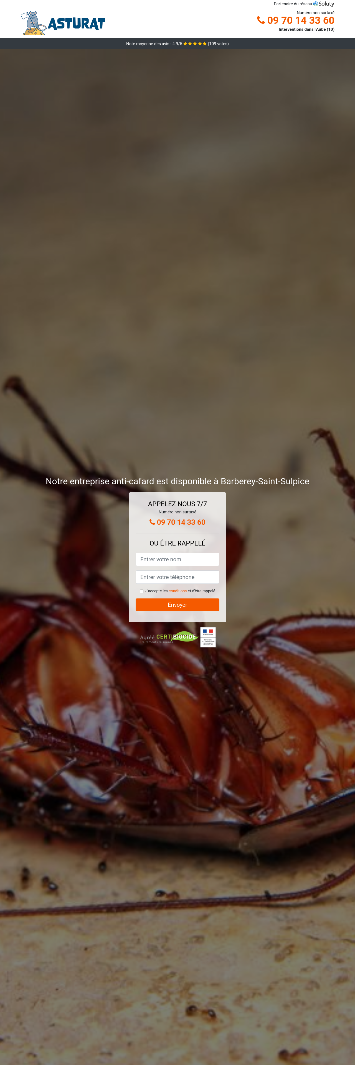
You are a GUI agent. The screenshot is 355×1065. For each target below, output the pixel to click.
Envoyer (177, 604)
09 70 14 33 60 (295, 20)
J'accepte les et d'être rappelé (180, 591)
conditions (178, 591)
